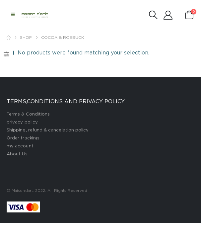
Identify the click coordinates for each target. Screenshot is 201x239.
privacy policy (22, 122)
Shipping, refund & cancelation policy (48, 130)
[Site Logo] (35, 15)
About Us (17, 154)
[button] (13, 15)
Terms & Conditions (28, 114)
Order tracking (23, 138)
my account (20, 146)
